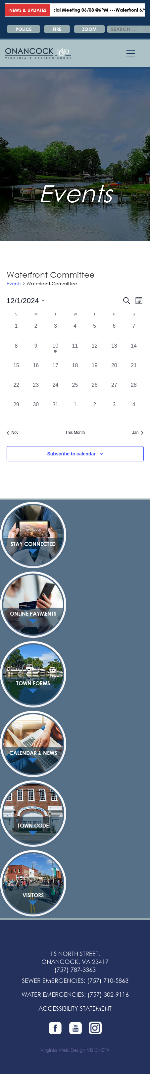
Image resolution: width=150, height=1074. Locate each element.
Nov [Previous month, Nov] (13, 432)
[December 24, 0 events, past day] (55, 391)
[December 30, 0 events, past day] (36, 410)
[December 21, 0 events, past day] (133, 371)
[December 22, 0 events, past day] (16, 391)
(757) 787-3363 (75, 969)
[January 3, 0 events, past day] (114, 410)
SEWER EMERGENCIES (53, 980)
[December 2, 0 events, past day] (36, 332)
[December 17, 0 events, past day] (55, 371)
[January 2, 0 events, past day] (94, 410)
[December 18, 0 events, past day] (75, 371)
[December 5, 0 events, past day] (94, 332)
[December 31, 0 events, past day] (55, 410)
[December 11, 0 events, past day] (75, 352)
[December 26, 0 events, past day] (94, 391)
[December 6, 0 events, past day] (114, 332)
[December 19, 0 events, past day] (94, 371)
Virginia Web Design (62, 1050)
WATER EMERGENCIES (53, 994)
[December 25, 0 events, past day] (75, 391)
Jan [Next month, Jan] (137, 432)
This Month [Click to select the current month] (75, 432)
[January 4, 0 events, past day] (133, 410)
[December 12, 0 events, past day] (94, 352)
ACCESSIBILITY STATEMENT (75, 1008)
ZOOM (89, 29)
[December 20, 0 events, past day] (114, 371)
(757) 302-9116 (108, 994)
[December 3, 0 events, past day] (55, 332)
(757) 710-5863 (107, 980)
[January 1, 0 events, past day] (75, 410)
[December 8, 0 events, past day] (16, 352)
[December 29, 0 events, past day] (16, 410)
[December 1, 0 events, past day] (16, 332)
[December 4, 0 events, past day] (75, 332)
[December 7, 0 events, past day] (133, 332)
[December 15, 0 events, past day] (16, 371)
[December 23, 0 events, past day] (36, 391)
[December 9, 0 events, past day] (36, 352)
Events (14, 283)
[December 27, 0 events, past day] (114, 391)
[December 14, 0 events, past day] (133, 352)
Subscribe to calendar (71, 453)
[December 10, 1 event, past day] (55, 352)
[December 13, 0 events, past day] (114, 352)
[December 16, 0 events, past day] (36, 371)
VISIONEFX (98, 1050)
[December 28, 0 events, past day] (133, 391)
